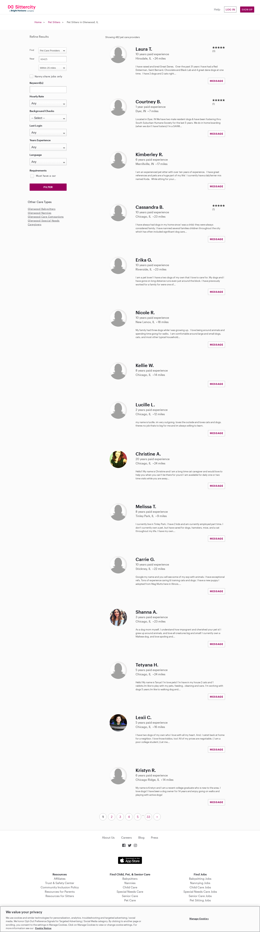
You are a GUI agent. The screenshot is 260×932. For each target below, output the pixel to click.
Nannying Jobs (200, 883)
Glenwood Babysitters (41, 208)
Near (32, 58)
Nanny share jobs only (48, 76)
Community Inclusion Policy (60, 887)
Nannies (130, 883)
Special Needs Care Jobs (200, 891)
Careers (126, 837)
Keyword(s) (36, 82)
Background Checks (42, 110)
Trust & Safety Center (59, 883)
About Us (108, 837)
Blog (141, 837)
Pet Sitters (54, 22)
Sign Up (247, 9)
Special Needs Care (130, 891)
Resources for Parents (60, 891)
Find (32, 50)
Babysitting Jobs (200, 878)
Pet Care (130, 900)
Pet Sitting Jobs (200, 900)
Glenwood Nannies (39, 212)
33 (148, 816)
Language (36, 154)
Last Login (36, 125)
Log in (230, 9)
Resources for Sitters (60, 896)
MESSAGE (216, 80)
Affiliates (60, 878)
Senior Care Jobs (200, 896)
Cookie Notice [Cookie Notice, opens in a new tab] (43, 928)
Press (154, 837)
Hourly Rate (37, 96)
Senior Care (130, 896)
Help (217, 9)
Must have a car (46, 175)
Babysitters (130, 878)
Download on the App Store (130, 860)
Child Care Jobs (200, 887)
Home (38, 22)
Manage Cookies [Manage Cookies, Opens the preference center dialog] (199, 918)
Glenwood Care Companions (46, 216)
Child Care (130, 887)
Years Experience (40, 140)
